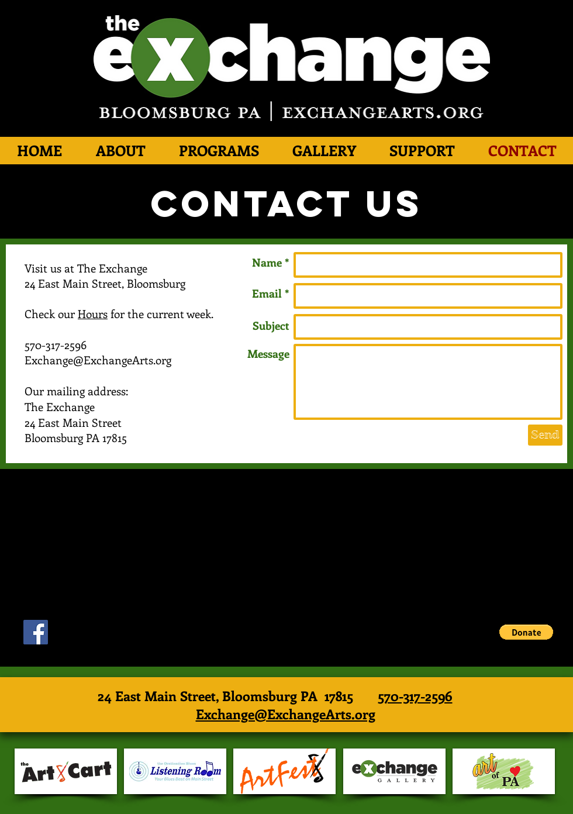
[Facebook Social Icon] (35, 632)
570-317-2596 (415, 696)
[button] (526, 632)
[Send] (545, 435)
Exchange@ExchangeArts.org (285, 714)
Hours (93, 313)
